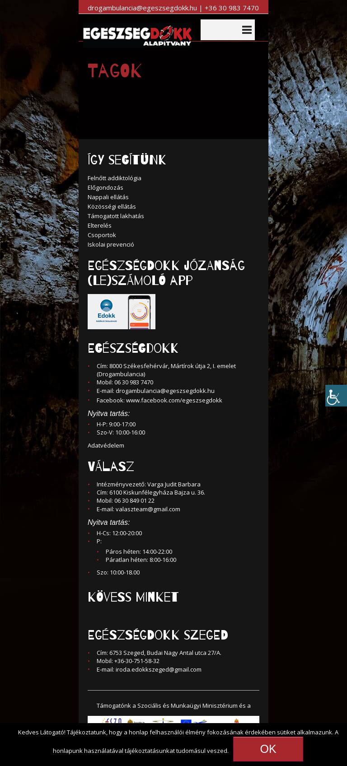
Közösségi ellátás (112, 206)
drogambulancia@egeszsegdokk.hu (165, 391)
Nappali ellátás (108, 197)
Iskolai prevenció (111, 244)
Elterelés (100, 225)
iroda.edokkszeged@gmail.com (159, 669)
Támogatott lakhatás (116, 216)
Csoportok (102, 235)
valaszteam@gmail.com (148, 509)
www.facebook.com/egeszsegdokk (174, 400)
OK (268, 749)
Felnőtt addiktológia (114, 178)
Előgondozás (105, 187)
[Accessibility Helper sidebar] (336, 394)
